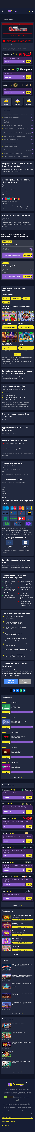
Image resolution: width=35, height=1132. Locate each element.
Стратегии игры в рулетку (18, 1032)
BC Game (14, 762)
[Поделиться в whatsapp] (21, 690)
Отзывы (28, 102)
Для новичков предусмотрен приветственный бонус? (14, 633)
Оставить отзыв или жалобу (17, 35)
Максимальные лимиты (10, 146)
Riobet (5, 85)
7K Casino (14, 747)
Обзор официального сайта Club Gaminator (16, 114)
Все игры (17, 954)
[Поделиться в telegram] (24, 690)
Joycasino (5, 862)
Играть (28, 61)
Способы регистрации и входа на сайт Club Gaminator (16, 129)
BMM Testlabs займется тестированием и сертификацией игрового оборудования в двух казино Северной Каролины (22, 975)
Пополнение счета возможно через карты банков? (16, 650)
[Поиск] (32, 11)
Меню (2, 11)
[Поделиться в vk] (17, 690)
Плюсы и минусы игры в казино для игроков (16, 156)
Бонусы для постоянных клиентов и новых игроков (15, 121)
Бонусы (17, 102)
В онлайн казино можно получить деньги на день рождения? (16, 639)
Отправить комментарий (11, 681)
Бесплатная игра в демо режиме (13, 125)
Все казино (17, 777)
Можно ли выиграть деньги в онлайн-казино (21, 1043)
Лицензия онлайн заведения (12, 117)
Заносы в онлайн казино (18, 1023)
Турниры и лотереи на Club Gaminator (14, 136)
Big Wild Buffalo (7, 344)
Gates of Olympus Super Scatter (22, 915)
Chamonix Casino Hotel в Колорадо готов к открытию (22, 993)
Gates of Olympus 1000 (19, 931)
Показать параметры (17, 45)
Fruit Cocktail (7, 323)
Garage (20, 344)
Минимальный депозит (10, 143)
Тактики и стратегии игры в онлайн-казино (21, 1062)
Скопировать (28, 255)
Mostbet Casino (7, 876)
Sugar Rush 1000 (17, 938)
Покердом (6, 69)
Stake (13, 717)
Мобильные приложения (11, 139)
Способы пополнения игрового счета (14, 150)
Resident (21, 323)
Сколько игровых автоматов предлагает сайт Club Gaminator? (15, 655)
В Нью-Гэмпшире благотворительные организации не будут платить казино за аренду (22, 985)
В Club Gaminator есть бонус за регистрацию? (15, 617)
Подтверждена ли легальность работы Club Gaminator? (17, 644)
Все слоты (17, 354)
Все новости (17, 1013)
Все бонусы (17, 905)
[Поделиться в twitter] (11, 690)
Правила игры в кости (17, 1051)
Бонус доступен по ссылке (12, 255)
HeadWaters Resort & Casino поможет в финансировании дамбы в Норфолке (22, 1003)
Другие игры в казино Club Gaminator (14, 133)
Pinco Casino (7, 54)
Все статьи (17, 1072)
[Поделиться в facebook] (14, 690)
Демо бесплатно (9, 327)
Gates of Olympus (17, 923)
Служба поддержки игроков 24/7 (13, 153)
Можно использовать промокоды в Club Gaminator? (16, 628)
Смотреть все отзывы (25, 681)
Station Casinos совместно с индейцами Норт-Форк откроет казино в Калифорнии (22, 966)
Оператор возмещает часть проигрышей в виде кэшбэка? (14, 622)
